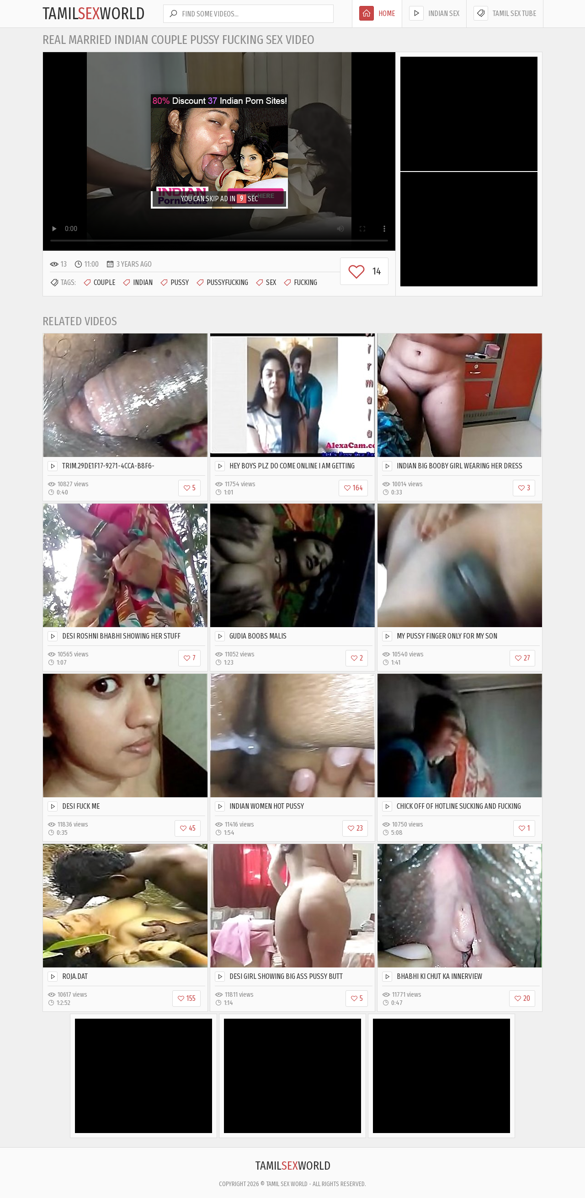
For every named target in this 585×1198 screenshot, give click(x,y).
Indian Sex (434, 13)
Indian (137, 282)
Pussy (174, 282)
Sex (265, 282)
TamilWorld (94, 14)
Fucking (300, 282)
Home (377, 13)
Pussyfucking (222, 282)
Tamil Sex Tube (504, 13)
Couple (99, 282)
